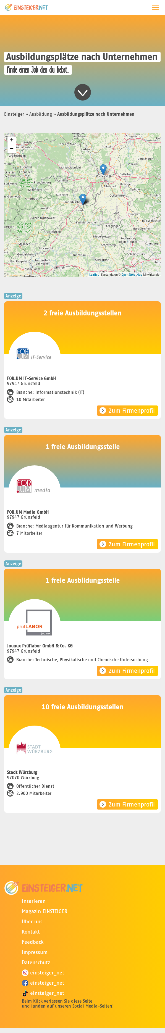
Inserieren (34, 901)
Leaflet (94, 274)
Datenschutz (36, 962)
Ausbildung (40, 114)
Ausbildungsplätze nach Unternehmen (95, 114)
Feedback (33, 942)
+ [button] (12, 140)
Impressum (35, 952)
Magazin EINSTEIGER (44, 911)
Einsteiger (14, 114)
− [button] (12, 149)
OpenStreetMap (132, 274)
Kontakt (31, 932)
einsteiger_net (43, 972)
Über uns (32, 921)
